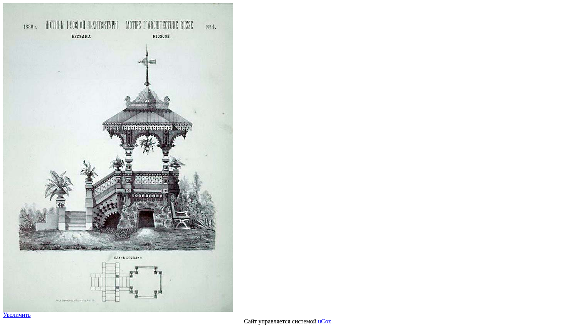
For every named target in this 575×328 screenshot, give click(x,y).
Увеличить (17, 314)
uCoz (324, 321)
